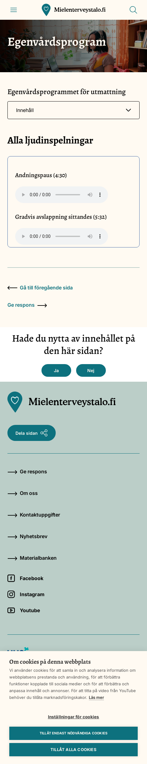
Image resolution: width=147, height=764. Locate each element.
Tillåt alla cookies (73, 749)
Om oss (22, 493)
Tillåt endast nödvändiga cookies (73, 733)
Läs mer (96, 697)
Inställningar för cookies (73, 716)
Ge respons (27, 305)
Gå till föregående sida (40, 288)
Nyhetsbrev (27, 536)
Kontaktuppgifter (33, 515)
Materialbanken (32, 558)
